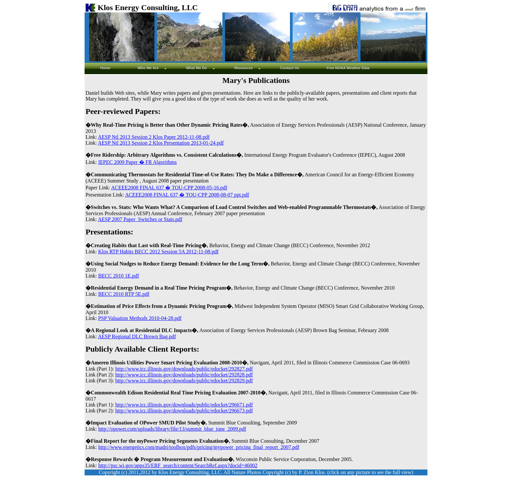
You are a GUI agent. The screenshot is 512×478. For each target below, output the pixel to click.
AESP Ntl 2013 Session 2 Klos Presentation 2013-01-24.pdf (161, 143)
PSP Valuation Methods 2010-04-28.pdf (140, 318)
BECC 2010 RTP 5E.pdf (124, 294)
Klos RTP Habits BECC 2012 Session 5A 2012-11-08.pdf (158, 251)
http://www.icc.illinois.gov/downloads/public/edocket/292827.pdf (184, 369)
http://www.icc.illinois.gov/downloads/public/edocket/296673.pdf (184, 410)
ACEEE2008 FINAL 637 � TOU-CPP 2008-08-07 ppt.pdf (187, 195)
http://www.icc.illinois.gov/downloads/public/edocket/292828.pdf (184, 374)
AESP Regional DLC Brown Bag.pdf (137, 336)
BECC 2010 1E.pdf (118, 276)
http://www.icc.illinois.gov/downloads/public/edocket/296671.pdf (184, 404)
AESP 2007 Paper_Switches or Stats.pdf (140, 219)
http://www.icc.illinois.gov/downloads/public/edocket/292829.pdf (184, 380)
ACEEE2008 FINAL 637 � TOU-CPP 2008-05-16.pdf (169, 187)
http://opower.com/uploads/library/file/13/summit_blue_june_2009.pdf (172, 429)
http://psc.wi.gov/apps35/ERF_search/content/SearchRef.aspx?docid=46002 (178, 465)
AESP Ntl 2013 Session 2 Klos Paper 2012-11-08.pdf (154, 137)
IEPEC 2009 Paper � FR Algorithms (137, 162)
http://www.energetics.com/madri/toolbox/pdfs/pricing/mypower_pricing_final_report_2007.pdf (198, 447)
